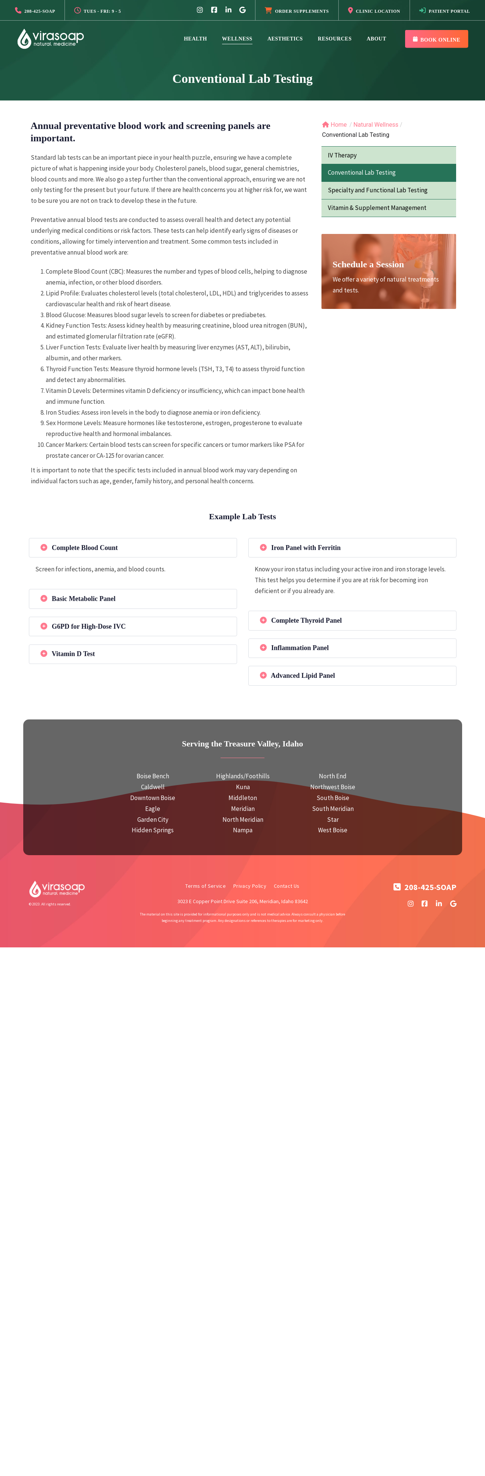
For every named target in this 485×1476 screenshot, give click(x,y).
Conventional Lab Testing (362, 172)
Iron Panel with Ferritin (300, 547)
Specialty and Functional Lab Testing (378, 190)
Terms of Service (205, 886)
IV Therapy (342, 155)
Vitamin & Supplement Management (377, 208)
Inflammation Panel (294, 648)
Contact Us (287, 886)
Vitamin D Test (68, 654)
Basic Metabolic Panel (78, 598)
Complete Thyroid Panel (301, 620)
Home (334, 124)
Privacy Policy (249, 886)
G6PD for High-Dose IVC (83, 626)
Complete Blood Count (79, 547)
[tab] (133, 547)
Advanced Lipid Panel (297, 675)
